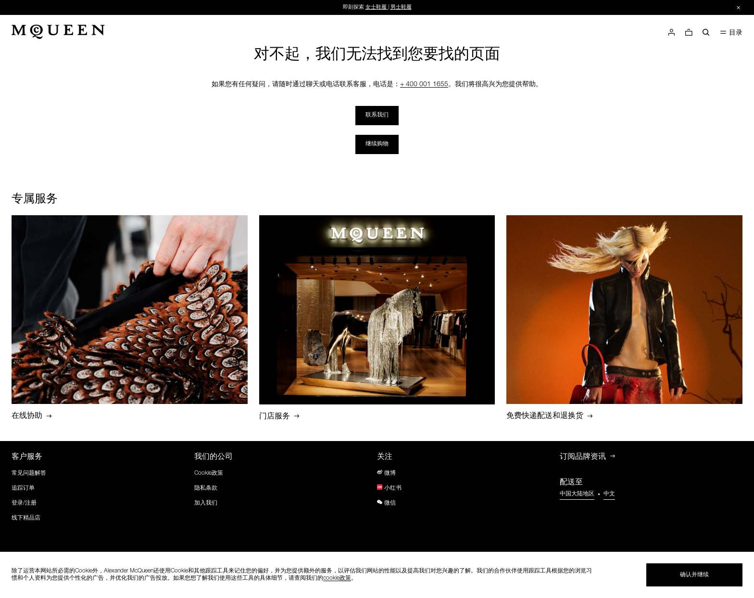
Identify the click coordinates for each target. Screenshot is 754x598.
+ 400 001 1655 (424, 84)
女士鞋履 (376, 7)
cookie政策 (337, 578)
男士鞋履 (401, 7)
